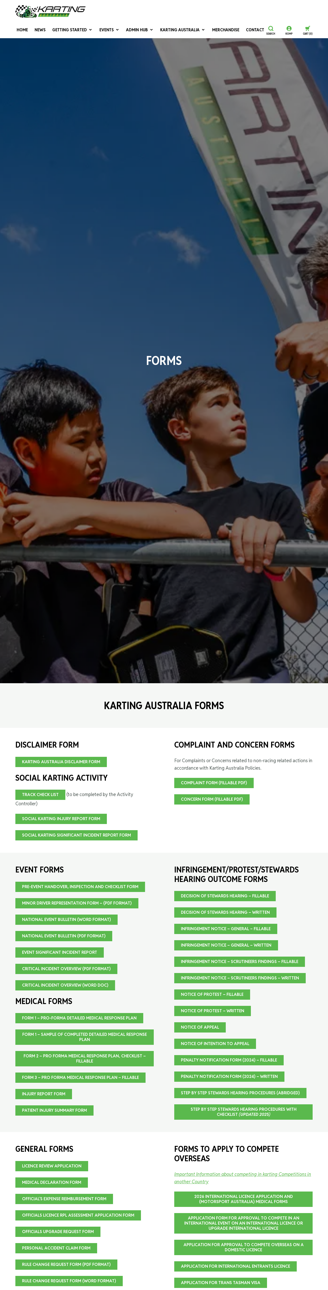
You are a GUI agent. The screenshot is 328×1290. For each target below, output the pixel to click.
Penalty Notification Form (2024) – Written (229, 1076)
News (37, 30)
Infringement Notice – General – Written (226, 945)
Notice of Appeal (200, 1027)
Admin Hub (130, 30)
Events (101, 30)
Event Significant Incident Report (59, 952)
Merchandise (209, 30)
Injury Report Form (43, 1094)
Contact (236, 30)
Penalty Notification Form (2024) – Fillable (229, 1060)
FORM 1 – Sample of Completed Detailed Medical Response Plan (84, 1037)
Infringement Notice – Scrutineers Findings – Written (240, 978)
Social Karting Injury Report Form (61, 818)
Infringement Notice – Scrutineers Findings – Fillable (239, 961)
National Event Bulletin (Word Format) (66, 919)
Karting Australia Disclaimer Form (61, 762)
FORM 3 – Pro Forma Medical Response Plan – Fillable (80, 1077)
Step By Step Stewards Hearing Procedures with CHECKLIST (243, 1112)
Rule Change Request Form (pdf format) (66, 1264)
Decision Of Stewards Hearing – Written (225, 912)
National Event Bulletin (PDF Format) (64, 936)
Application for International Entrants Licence (235, 1266)
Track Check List (40, 794)
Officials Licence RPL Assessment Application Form (78, 1215)
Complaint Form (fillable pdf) (214, 783)
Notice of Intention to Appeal (215, 1043)
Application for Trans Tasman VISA (220, 1282)
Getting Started (67, 30)
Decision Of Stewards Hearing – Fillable (225, 896)
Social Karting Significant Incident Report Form (76, 835)
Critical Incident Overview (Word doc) (65, 985)
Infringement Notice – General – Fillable (226, 928)
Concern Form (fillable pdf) (212, 799)
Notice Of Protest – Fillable (212, 994)
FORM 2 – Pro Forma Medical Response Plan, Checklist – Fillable (85, 1058)
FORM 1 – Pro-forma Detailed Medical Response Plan (79, 1018)
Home (20, 30)
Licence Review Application (51, 1166)
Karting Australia (169, 30)
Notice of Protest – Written (212, 1011)
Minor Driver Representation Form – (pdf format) (77, 903)
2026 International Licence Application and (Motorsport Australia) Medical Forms (243, 1199)
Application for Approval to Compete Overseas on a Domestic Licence (243, 1247)
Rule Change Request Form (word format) (69, 1281)
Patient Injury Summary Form (54, 1110)
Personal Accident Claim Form (56, 1248)
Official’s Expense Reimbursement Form (64, 1199)
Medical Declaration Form (51, 1182)
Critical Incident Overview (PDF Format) (66, 968)
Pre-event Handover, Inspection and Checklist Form (80, 886)
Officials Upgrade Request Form (58, 1231)
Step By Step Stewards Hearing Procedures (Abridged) (240, 1093)
